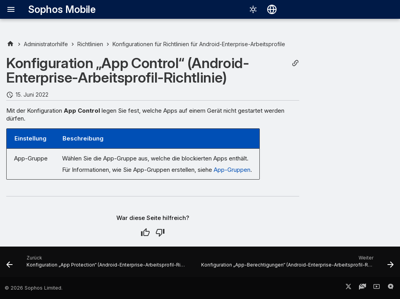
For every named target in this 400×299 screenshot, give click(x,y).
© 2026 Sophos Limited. (33, 288)
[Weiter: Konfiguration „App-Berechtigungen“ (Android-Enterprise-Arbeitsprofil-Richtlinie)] (296, 264)
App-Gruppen (232, 169)
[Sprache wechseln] (272, 9)
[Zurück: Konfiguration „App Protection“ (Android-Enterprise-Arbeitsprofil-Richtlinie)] (96, 264)
